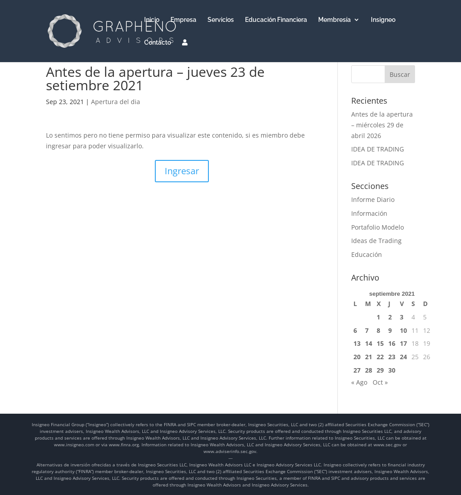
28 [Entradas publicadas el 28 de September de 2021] (368, 370)
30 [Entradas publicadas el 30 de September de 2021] (391, 370)
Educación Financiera (276, 20)
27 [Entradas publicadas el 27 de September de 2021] (357, 370)
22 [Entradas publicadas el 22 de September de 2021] (380, 356)
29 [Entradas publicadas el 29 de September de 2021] (380, 370)
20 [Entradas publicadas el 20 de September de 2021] (357, 356)
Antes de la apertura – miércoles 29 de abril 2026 (382, 125)
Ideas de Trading (376, 240)
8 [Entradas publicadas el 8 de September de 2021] (378, 330)
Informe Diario (373, 199)
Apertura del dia (115, 101)
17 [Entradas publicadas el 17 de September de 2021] (403, 343)
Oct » (380, 382)
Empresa (183, 20)
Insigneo (383, 20)
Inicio (151, 20)
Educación (366, 254)
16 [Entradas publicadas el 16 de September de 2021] (391, 343)
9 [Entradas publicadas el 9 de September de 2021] (390, 330)
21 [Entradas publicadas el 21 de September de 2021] (368, 356)
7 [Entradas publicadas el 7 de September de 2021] (367, 330)
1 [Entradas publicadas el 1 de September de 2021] (378, 317)
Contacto (157, 42)
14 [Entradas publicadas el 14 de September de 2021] (368, 343)
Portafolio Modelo (377, 227)
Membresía (334, 20)
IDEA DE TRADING (377, 149)
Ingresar (182, 171)
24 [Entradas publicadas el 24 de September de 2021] (403, 356)
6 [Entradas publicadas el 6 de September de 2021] (355, 330)
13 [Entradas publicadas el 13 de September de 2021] (357, 343)
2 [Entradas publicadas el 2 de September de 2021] (390, 317)
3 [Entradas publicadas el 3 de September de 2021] (401, 317)
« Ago (359, 382)
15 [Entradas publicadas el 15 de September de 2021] (380, 343)
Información (369, 213)
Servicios (221, 20)
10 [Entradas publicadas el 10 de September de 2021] (403, 330)
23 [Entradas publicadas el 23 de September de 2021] (391, 356)
